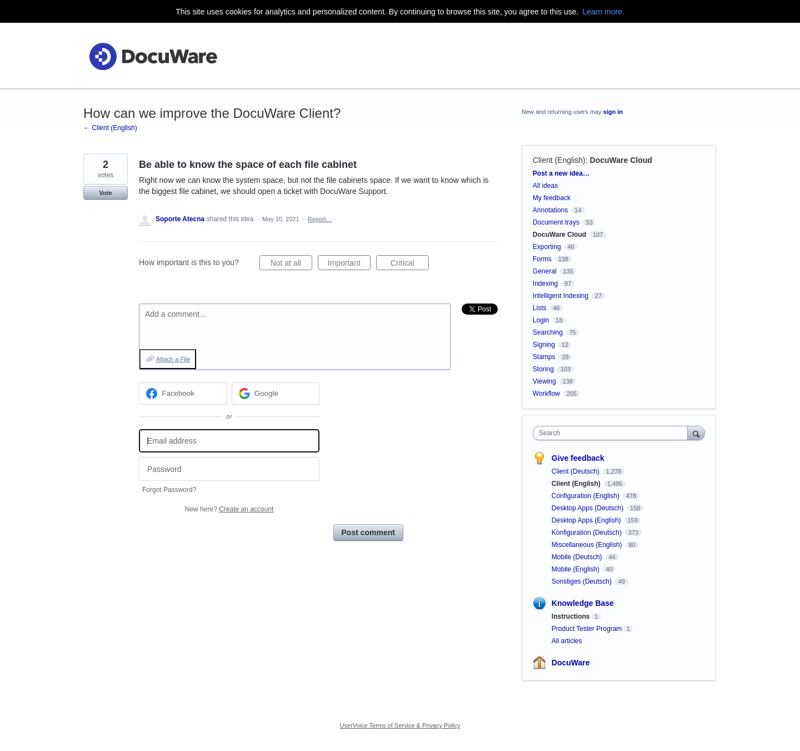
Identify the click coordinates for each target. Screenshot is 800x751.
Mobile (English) (576, 569)
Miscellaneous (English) (588, 545)
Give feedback (578, 458)
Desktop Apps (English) (587, 520)
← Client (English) (110, 128)
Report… (320, 219)
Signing (544, 345)
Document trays (556, 222)
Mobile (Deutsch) (578, 557)
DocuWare (571, 662)
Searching (548, 332)
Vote (105, 193)
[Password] (229, 469)
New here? (229, 509)
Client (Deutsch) (576, 471)
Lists (540, 308)
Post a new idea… (561, 173)
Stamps (544, 357)
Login (541, 320)
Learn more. (603, 11)
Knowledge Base (583, 603)
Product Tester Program (587, 629)
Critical (410, 264)
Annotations (550, 210)
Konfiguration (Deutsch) (587, 532)
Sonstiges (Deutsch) (582, 581)
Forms (542, 259)
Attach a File (173, 359)
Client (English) (559, 160)
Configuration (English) (586, 496)
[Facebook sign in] (183, 393)
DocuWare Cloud (621, 160)
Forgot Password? (169, 490)
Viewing (544, 381)
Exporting (547, 247)
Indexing (545, 283)
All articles (567, 641)
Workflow (546, 393)
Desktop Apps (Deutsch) (589, 508)
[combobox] (613, 433)
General (545, 271)
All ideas (545, 186)
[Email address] (229, 441)
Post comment (368, 532)
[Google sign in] (276, 393)
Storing (543, 369)
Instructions (571, 616)
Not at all (291, 264)
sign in (613, 111)
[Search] (696, 433)
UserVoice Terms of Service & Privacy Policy (400, 725)
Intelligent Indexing (560, 296)
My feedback (552, 198)
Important (349, 264)
